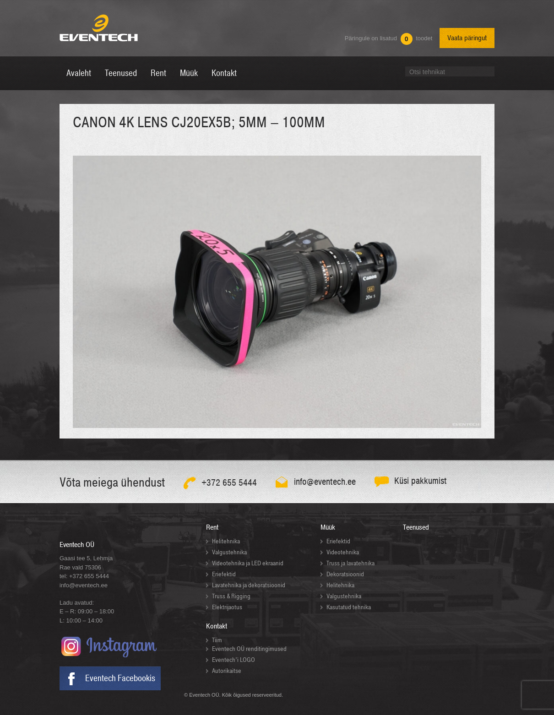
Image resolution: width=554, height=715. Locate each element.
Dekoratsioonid (345, 574)
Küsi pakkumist (420, 481)
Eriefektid (224, 574)
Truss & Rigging (231, 596)
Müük (327, 527)
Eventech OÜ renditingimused (249, 649)
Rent (212, 527)
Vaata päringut (467, 38)
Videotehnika (342, 552)
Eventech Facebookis (120, 678)
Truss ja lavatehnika (350, 563)
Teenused (416, 527)
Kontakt (216, 626)
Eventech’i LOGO (233, 659)
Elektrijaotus (227, 607)
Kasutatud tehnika (348, 607)
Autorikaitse (226, 670)
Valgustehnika (229, 552)
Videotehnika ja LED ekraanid (247, 563)
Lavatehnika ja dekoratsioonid (248, 585)
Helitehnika (226, 541)
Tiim (217, 640)
